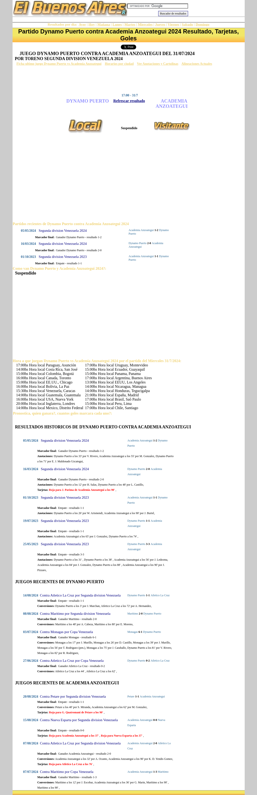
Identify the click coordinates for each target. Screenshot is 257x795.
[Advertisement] (127, 79)
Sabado (187, 24)
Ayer (82, 24)
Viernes (173, 24)
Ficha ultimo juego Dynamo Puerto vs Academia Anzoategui (59, 64)
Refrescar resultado (129, 101)
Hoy (92, 24)
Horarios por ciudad (119, 64)
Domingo (202, 24)
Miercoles (145, 24)
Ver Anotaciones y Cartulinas (157, 64)
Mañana (103, 24)
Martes (129, 24)
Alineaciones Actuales (196, 64)
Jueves (160, 24)
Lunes (117, 24)
